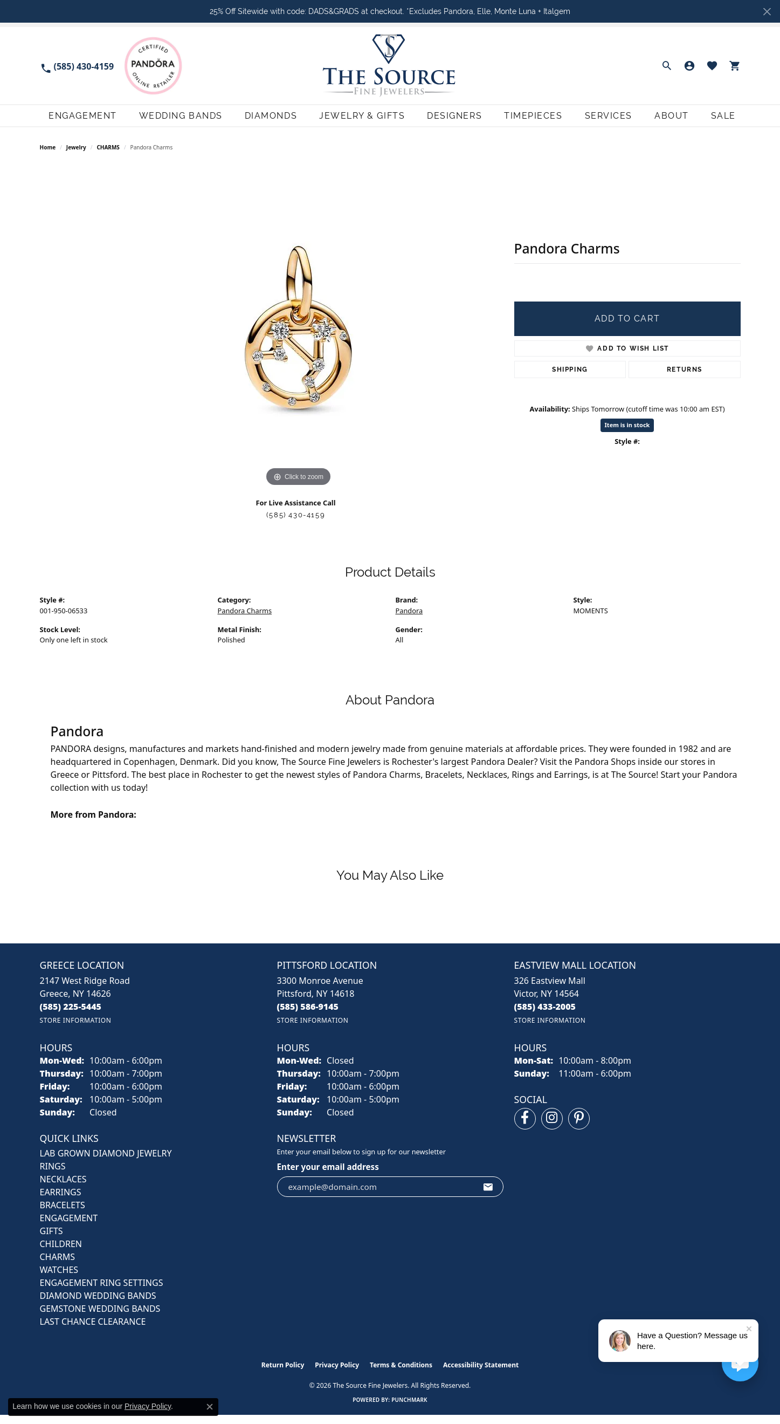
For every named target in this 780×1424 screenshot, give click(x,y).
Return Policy (283, 1374)
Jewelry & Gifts (356, 120)
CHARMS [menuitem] (57, 1266)
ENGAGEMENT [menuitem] (69, 1227)
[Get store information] (76, 1029)
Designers (450, 120)
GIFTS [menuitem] (51, 1240)
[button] (667, 66)
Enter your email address (328, 1175)
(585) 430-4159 (295, 524)
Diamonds (263, 120)
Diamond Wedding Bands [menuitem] (98, 1305)
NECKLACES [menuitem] (63, 1188)
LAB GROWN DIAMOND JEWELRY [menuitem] (106, 1162)
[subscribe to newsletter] (488, 1196)
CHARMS (108, 156)
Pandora (409, 620)
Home (48, 156)
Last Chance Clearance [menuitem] (93, 1331)
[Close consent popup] (209, 1407)
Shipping (570, 378)
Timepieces (531, 120)
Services (608, 120)
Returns (684, 378)
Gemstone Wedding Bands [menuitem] (100, 1318)
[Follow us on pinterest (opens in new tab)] (579, 1128)
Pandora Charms (245, 620)
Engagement (73, 120)
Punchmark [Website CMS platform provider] (409, 1409)
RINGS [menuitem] (53, 1175)
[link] (77, 65)
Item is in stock (627, 434)
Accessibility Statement (481, 1374)
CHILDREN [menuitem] (61, 1253)
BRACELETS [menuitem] (62, 1214)
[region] (298, 336)
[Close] (767, 11)
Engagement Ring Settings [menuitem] (101, 1292)
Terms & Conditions (401, 1374)
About (674, 120)
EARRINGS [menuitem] (60, 1201)
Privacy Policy (337, 1374)
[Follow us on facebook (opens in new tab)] (525, 1128)
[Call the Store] (71, 1016)
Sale (728, 120)
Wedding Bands (172, 120)
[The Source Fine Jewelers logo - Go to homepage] (390, 65)
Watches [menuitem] (59, 1279)
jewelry (76, 156)
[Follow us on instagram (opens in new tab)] (552, 1128)
